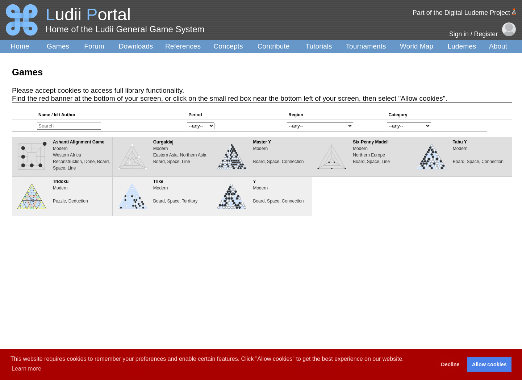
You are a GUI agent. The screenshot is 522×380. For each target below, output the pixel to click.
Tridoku (60, 181)
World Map (416, 46)
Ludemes (462, 46)
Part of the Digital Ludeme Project (461, 12)
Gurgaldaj (163, 142)
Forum (94, 46)
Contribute (274, 46)
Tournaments (366, 46)
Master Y (262, 142)
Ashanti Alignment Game (78, 142)
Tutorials (319, 46)
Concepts (228, 46)
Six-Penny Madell (371, 142)
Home (20, 46)
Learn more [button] (26, 369)
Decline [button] (450, 364)
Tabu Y (460, 142)
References (183, 46)
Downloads (136, 46)
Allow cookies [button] (489, 364)
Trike (158, 181)
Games (58, 46)
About (498, 46)
